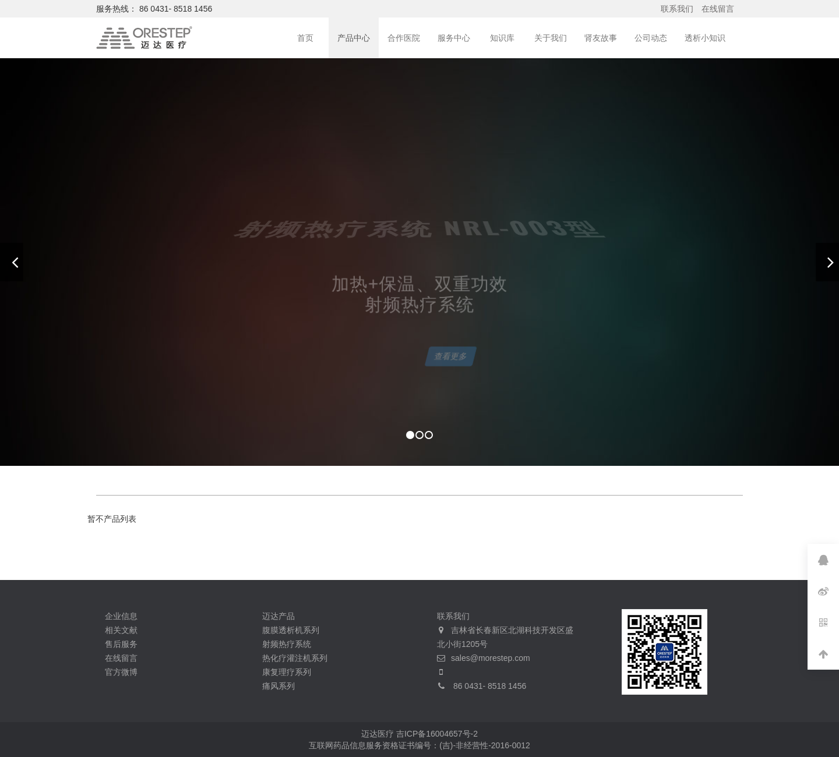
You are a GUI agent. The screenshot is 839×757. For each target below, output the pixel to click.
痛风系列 (278, 686)
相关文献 (121, 630)
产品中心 (353, 38)
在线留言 (717, 8)
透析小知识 (705, 38)
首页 (305, 38)
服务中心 (454, 38)
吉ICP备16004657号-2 (437, 733)
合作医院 (403, 38)
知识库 (502, 38)
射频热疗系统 (286, 644)
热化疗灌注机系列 (294, 658)
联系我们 (677, 8)
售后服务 (121, 644)
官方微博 (121, 672)
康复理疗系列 (286, 672)
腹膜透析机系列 (290, 630)
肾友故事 (600, 38)
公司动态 (650, 38)
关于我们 (550, 38)
